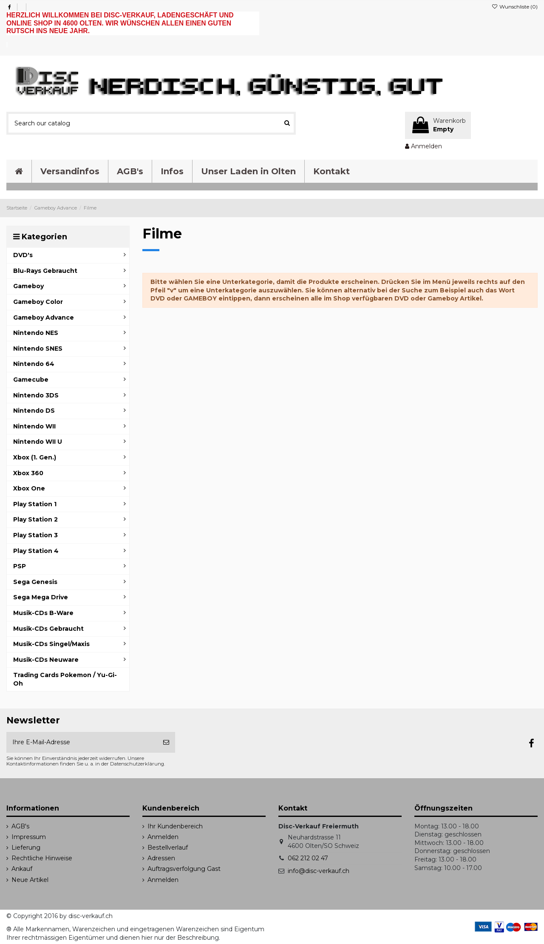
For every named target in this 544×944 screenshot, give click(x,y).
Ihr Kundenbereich (175, 826)
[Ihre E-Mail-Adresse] (81, 742)
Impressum (28, 837)
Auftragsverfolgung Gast (184, 869)
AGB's (20, 826)
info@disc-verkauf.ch (318, 871)
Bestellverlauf (167, 847)
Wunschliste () (515, 6)
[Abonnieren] (166, 742)
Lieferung (25, 847)
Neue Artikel (29, 880)
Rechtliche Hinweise (41, 858)
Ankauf (21, 869)
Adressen (161, 858)
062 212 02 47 (308, 858)
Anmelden (162, 837)
